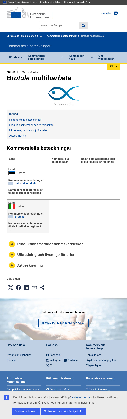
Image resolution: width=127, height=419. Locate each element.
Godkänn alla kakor (26, 411)
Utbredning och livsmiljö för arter (28, 130)
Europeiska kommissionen (21, 36)
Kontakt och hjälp (76, 57)
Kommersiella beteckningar (62, 36)
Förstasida (16, 57)
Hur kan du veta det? (77, 2)
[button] (10, 287)
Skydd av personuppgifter (101, 360)
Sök (83, 25)
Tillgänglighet (94, 365)
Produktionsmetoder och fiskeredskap (31, 125)
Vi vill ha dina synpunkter (63, 322)
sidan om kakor (81, 397)
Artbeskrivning (17, 135)
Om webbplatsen (106, 57)
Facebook (53, 389)
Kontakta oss (93, 355)
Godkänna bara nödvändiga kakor (64, 411)
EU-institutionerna (96, 389)
